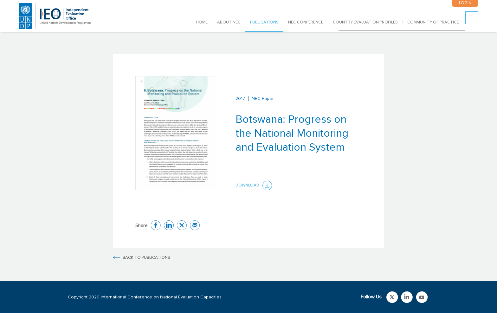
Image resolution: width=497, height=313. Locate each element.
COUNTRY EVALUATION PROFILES (365, 22)
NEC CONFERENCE (305, 22)
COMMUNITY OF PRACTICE (433, 22)
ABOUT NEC (229, 22)
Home (202, 22)
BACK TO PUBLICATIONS (146, 258)
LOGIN (465, 3)
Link (392, 297)
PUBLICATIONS (264, 22)
